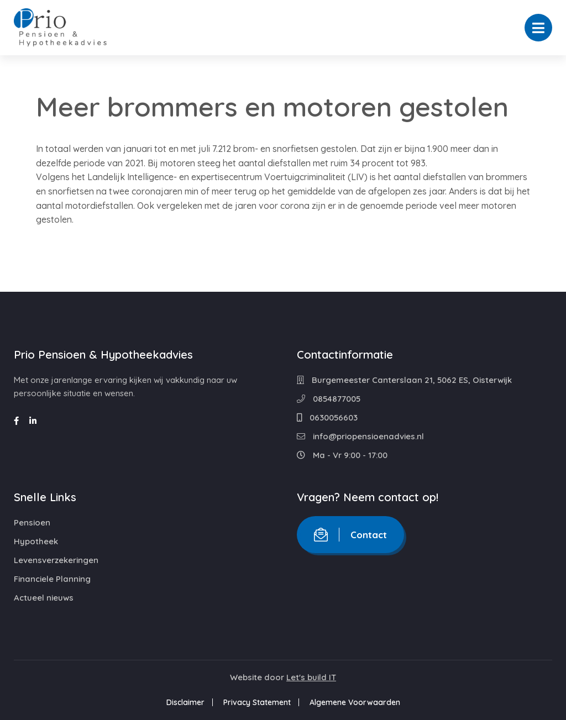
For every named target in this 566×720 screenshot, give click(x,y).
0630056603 (327, 417)
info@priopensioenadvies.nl (360, 436)
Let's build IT (311, 677)
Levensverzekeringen (56, 560)
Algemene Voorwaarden (355, 702)
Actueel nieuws (44, 597)
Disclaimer (185, 702)
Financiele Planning (52, 579)
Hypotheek (36, 541)
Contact (350, 535)
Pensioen (32, 522)
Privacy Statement (257, 702)
